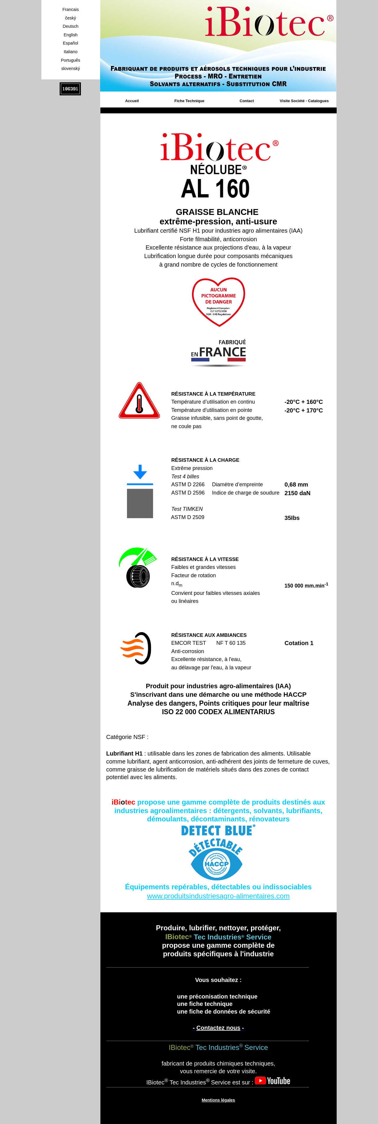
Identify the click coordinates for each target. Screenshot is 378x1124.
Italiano (70, 51)
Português (70, 60)
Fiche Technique (189, 101)
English (70, 34)
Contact (247, 101)
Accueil (132, 101)
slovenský (70, 68)
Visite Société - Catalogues (304, 101)
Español (70, 43)
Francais (70, 9)
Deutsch (71, 26)
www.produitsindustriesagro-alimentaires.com (218, 896)
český (70, 18)
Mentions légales (218, 1100)
